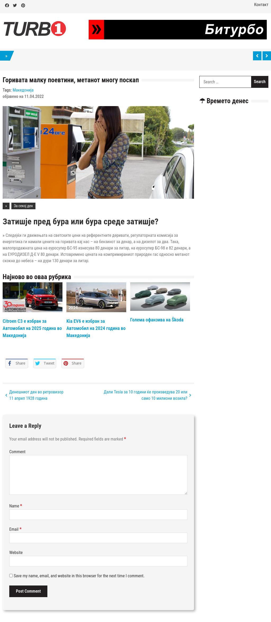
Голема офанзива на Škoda (156, 320)
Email (15, 529)
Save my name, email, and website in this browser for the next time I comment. (79, 575)
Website (16, 552)
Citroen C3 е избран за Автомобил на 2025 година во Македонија (32, 328)
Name (15, 506)
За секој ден (23, 206)
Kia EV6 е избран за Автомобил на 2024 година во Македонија (96, 328)
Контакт (261, 4)
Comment (17, 451)
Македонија (23, 90)
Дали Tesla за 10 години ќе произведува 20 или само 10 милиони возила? (145, 395)
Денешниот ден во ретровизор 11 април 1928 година (36, 395)
